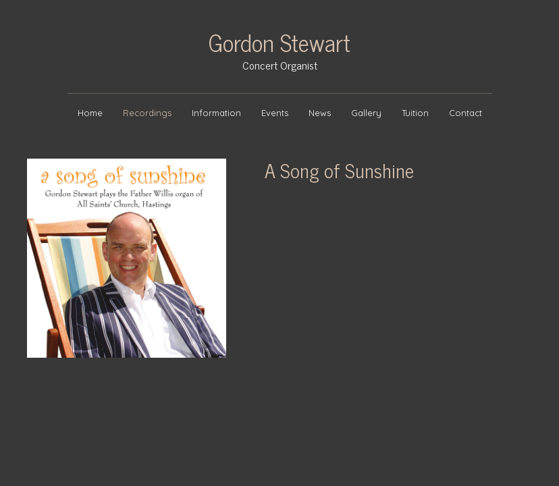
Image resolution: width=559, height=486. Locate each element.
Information (216, 112)
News (320, 112)
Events (274, 112)
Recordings (147, 112)
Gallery (366, 112)
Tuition (415, 112)
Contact (465, 112)
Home (90, 112)
